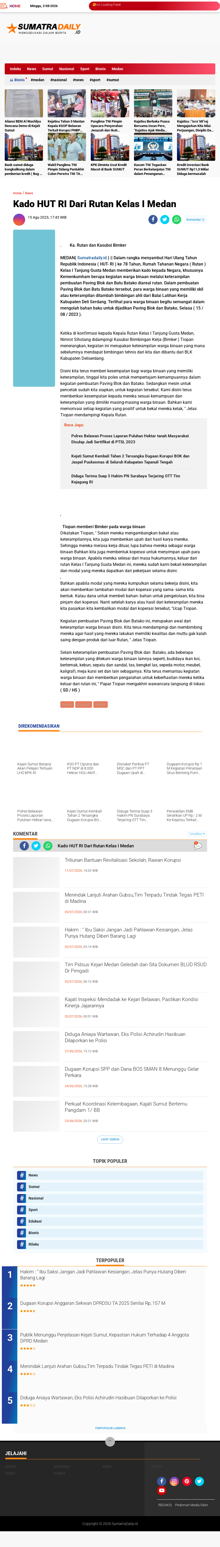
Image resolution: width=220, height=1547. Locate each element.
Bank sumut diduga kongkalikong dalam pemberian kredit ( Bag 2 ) (23, 169)
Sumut (47, 69)
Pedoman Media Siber (194, 1520)
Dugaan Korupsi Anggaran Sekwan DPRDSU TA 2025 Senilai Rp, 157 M (110, 1323)
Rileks (34, 1259)
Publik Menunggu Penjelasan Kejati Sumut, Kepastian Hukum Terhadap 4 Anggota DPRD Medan (108, 1354)
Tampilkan (197, 848)
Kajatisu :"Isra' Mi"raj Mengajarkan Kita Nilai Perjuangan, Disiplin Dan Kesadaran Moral (195, 126)
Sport (84, 69)
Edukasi (35, 1236)
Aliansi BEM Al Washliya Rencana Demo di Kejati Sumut (23, 125)
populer (85, 718)
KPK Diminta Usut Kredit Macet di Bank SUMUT (109, 167)
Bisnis (100, 69)
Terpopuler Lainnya (110, 1443)
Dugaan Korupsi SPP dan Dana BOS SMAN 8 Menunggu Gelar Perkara (130, 1089)
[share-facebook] (153, 219)
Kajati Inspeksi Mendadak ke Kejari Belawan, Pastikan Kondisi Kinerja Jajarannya (130, 1019)
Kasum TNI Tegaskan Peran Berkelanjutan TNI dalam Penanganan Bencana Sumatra (152, 169)
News (31, 69)
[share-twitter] (164, 219)
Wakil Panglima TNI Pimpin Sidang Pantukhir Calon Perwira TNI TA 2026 (66, 169)
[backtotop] (110, 1457)
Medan (117, 69)
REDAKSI (165, 1520)
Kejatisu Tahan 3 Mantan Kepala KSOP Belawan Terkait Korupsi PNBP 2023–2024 (66, 126)
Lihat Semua (110, 1154)
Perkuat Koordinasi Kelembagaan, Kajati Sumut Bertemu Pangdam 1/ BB (134, 1123)
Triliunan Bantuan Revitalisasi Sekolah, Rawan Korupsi (133, 880)
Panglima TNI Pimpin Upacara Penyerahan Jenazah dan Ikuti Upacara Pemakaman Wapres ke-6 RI (107, 126)
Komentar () (195, 220)
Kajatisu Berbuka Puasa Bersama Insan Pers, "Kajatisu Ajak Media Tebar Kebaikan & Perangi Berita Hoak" (152, 126)
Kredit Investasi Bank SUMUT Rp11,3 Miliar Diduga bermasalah (193, 169)
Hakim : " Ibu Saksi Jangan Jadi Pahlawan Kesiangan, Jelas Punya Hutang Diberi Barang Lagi (131, 954)
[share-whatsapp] (176, 219)
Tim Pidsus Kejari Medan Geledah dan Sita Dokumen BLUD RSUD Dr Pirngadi (127, 984)
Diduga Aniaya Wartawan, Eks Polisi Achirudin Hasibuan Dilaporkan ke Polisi (132, 1054)
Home (14, 6)
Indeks (15, 69)
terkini (103, 718)
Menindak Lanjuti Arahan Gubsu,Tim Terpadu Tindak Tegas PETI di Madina (131, 915)
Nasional (66, 69)
